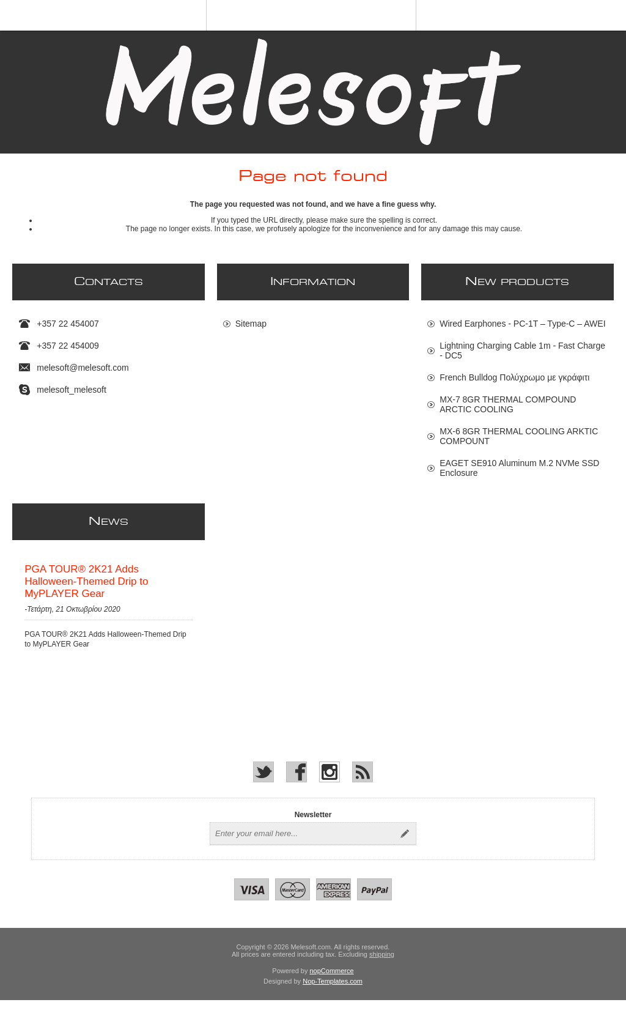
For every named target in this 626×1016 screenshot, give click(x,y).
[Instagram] (329, 788)
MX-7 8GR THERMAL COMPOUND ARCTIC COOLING (508, 404)
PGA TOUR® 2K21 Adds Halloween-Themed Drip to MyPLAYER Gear (86, 589)
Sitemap (251, 323)
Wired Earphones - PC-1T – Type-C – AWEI (522, 323)
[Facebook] (296, 788)
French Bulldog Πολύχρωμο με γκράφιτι (514, 377)
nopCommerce (332, 986)
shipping (381, 970)
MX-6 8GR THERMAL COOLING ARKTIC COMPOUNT (519, 436)
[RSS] (362, 788)
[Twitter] (263, 788)
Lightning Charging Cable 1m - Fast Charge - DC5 (522, 350)
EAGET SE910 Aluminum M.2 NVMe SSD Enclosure (519, 468)
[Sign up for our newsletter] (302, 850)
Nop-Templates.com (333, 997)
